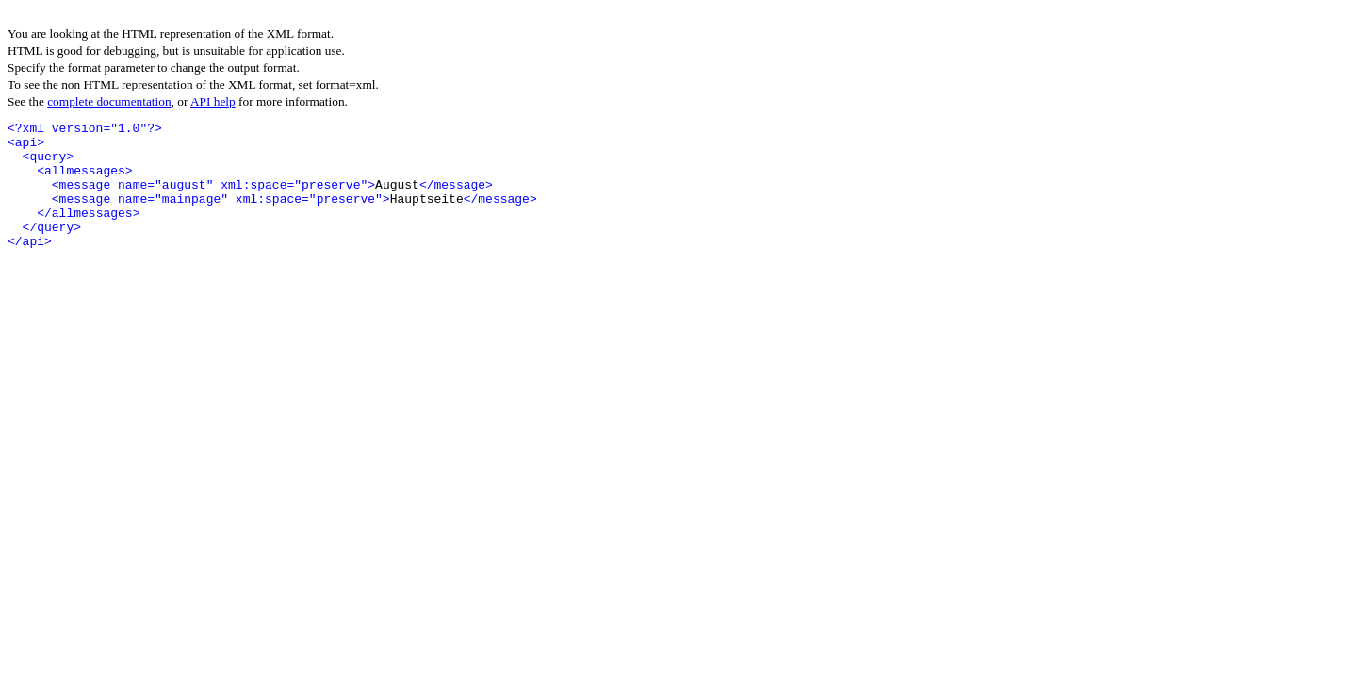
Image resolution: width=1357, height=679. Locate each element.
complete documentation (109, 101)
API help (213, 101)
